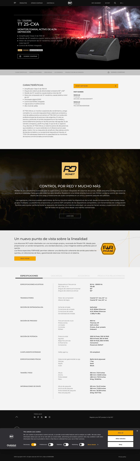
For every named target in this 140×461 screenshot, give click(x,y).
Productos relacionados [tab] (111, 275)
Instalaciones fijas (37, 437)
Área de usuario (89, 432)
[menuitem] (37, 3)
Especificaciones (35, 72)
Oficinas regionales (116, 435)
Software (54, 435)
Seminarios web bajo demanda (93, 439)
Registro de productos (91, 435)
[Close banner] (137, 442)
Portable (35, 432)
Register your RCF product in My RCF (101, 417)
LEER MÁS (70, 216)
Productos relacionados (74, 72)
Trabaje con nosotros (116, 437)
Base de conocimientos (91, 437)
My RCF (107, 3)
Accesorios (59, 72)
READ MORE (25, 258)
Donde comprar (30, 56)
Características (21, 72)
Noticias (113, 439)
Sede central (114, 432)
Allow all (120, 444)
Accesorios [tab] (84, 275)
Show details (92, 456)
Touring (35, 435)
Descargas (48, 72)
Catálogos (54, 432)
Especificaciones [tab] (29, 275)
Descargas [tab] (56, 275)
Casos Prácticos (71, 432)
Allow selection (120, 450)
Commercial (36, 439)
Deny (120, 456)
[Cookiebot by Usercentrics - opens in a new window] (11, 457)
